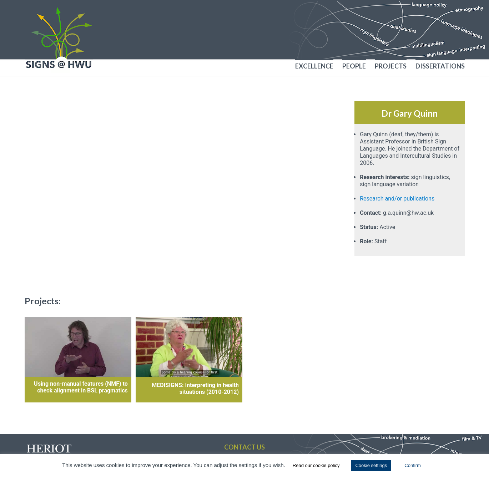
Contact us (244, 447)
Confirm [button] (412, 465)
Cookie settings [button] (371, 465)
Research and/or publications (397, 198)
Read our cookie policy (316, 465)
